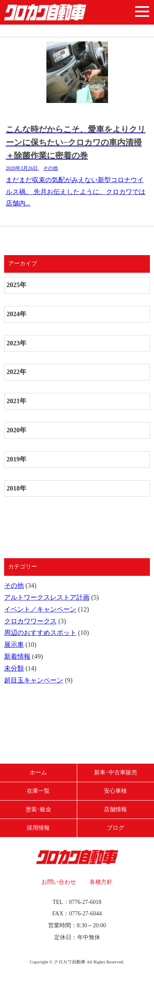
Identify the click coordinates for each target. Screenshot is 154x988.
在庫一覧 (38, 791)
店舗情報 (115, 809)
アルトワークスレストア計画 (47, 597)
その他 (14, 585)
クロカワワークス (30, 621)
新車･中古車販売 (115, 772)
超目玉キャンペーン (33, 680)
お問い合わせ (58, 882)
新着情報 (17, 656)
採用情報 (38, 828)
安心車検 (115, 791)
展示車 (14, 644)
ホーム (38, 772)
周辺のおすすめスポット (40, 632)
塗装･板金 (38, 809)
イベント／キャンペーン (40, 609)
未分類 (14, 668)
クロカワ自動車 (45, 12)
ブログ (115, 828)
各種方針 (101, 882)
